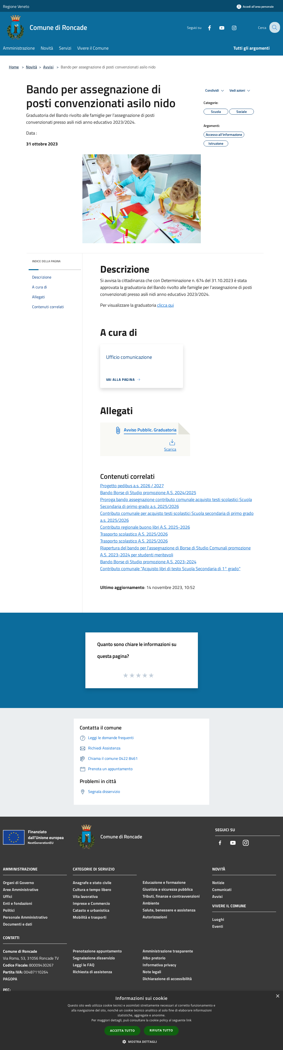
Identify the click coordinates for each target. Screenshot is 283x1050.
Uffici (7, 896)
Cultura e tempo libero (92, 889)
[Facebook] (205, 27)
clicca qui (165, 305)
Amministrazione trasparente (168, 951)
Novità (31, 67)
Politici (9, 910)
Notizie (218, 883)
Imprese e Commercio (91, 903)
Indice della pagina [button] (46, 261)
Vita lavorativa (85, 896)
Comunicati (221, 889)
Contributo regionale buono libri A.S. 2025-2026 (145, 527)
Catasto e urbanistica (91, 910)
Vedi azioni (240, 91)
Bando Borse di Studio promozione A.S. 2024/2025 (148, 492)
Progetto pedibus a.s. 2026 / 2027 (132, 485)
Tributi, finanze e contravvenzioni (171, 896)
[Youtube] (218, 27)
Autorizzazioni (155, 917)
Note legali (152, 972)
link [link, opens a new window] (188, 1020)
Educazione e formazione (164, 882)
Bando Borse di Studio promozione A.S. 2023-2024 (148, 561)
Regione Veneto (16, 6)
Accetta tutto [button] (122, 1031)
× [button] (277, 996)
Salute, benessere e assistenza (169, 910)
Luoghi (218, 919)
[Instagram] (230, 27)
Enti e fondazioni (17, 903)
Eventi (217, 926)
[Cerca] (274, 27)
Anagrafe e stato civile (92, 883)
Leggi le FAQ (83, 965)
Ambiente (151, 903)
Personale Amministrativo (25, 917)
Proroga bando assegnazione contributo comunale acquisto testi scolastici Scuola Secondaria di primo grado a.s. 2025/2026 (176, 503)
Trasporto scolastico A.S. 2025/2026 (134, 534)
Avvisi (48, 67)
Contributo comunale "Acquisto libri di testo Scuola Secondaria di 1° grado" (170, 568)
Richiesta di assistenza (92, 972)
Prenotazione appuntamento (97, 951)
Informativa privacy (159, 965)
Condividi (215, 91)
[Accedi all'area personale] (255, 6)
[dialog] (141, 1020)
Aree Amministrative (20, 889)
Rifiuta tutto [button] (161, 1030)
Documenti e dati (17, 924)
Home (14, 67)
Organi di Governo (18, 883)
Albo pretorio (154, 958)
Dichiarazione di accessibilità (167, 979)
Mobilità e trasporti (89, 917)
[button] (141, 1041)
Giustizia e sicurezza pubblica (168, 889)
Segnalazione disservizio (94, 958)
